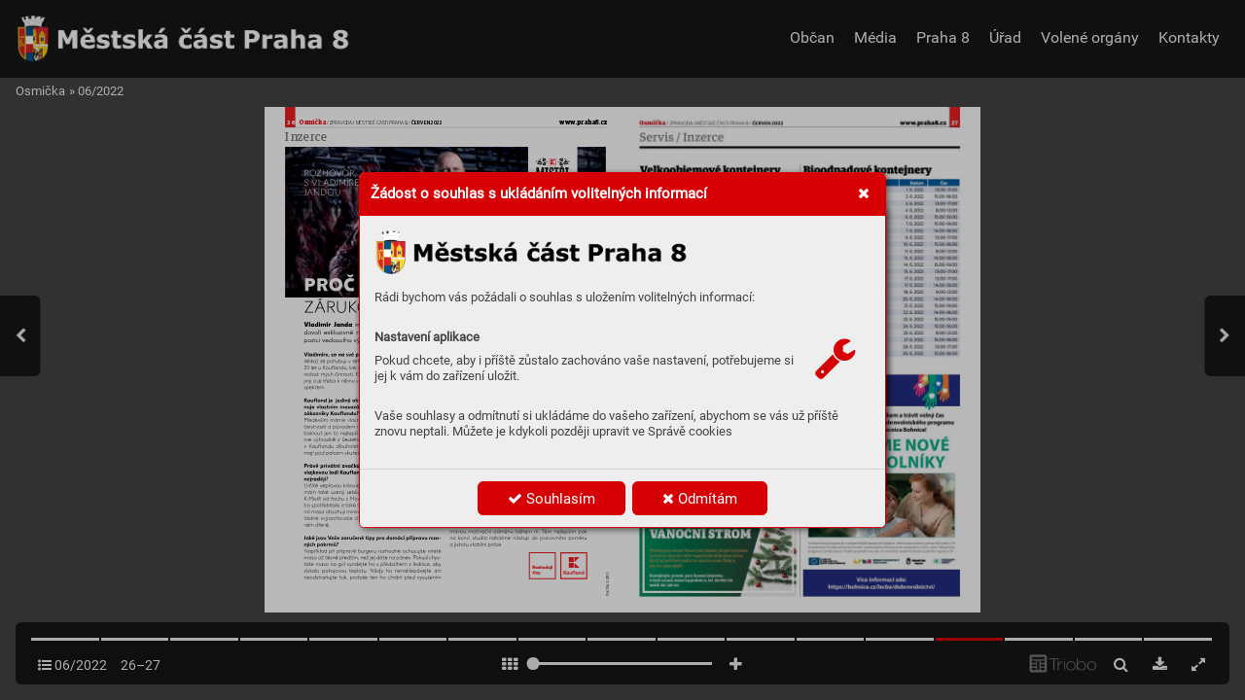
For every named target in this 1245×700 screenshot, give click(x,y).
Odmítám (699, 499)
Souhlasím (551, 499)
